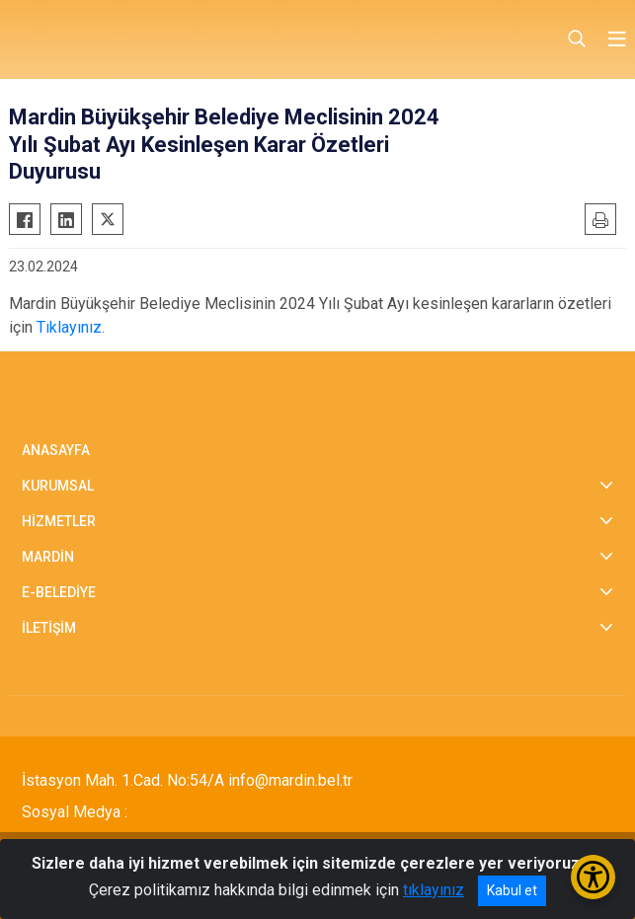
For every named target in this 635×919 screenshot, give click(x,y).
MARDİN (48, 557)
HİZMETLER (59, 521)
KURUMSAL (58, 486)
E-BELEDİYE (59, 592)
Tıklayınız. (71, 327)
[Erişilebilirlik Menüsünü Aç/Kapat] (593, 877)
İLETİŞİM (49, 628)
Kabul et (512, 890)
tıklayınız (433, 890)
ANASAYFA (56, 450)
